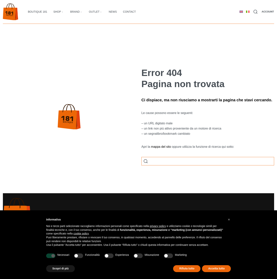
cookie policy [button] (81, 233)
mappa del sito (161, 146)
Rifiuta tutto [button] (186, 268)
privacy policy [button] (158, 226)
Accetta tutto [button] (216, 268)
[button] (229, 219)
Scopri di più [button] (60, 268)
